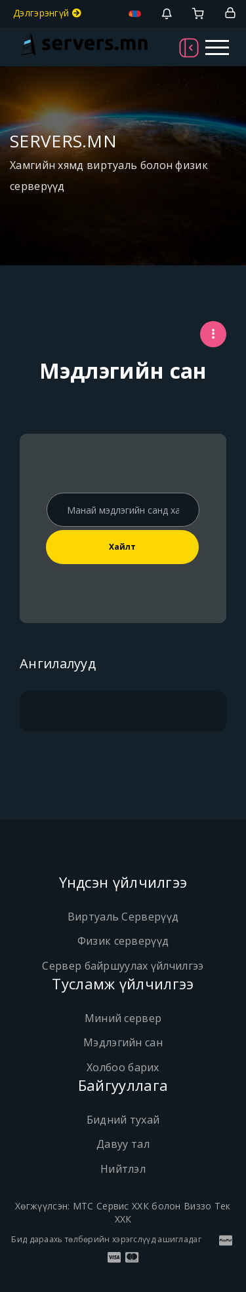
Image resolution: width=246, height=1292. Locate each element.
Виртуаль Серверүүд (123, 916)
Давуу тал (123, 1144)
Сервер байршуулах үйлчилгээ (122, 966)
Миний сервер (123, 1018)
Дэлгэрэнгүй (47, 13)
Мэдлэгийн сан (123, 1042)
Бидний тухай (123, 1119)
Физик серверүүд (123, 941)
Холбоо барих (123, 1067)
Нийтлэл (123, 1169)
